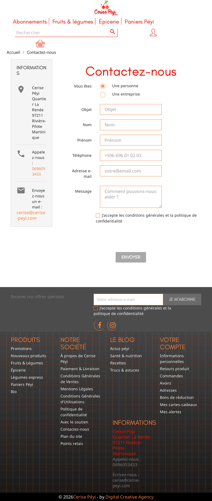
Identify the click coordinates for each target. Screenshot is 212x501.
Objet (86, 109)
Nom (87, 124)
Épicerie (18, 370)
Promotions (21, 348)
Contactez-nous (74, 429)
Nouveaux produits (28, 355)
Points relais (71, 443)
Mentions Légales (76, 388)
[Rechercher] (66, 32)
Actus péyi (119, 348)
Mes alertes (170, 411)
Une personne (119, 86)
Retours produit (174, 368)
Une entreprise (120, 94)
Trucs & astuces (124, 370)
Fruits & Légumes (27, 362)
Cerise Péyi (84, 497)
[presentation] (131, 239)
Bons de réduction (177, 397)
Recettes (118, 362)
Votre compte (173, 343)
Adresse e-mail (82, 173)
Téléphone (82, 155)
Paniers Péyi (22, 384)
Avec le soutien (74, 422)
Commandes (171, 375)
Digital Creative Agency (129, 497)
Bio (14, 391)
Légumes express (27, 377)
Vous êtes (83, 86)
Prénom (84, 140)
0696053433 (38, 171)
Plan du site (71, 436)
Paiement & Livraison (79, 368)
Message (83, 191)
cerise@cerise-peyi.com (31, 215)
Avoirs (165, 383)
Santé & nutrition (126, 355)
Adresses (168, 390)
